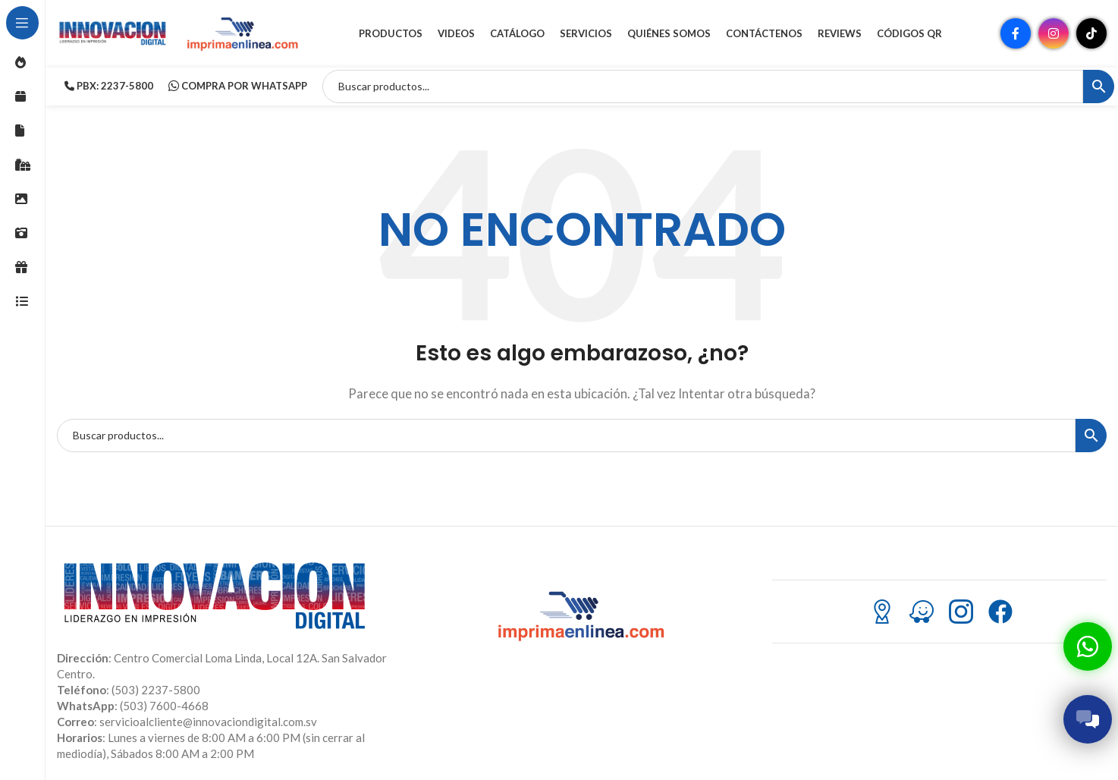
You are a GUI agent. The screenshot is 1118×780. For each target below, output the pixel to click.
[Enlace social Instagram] (1053, 34)
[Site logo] (114, 32)
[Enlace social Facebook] (1015, 34)
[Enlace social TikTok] (1091, 34)
